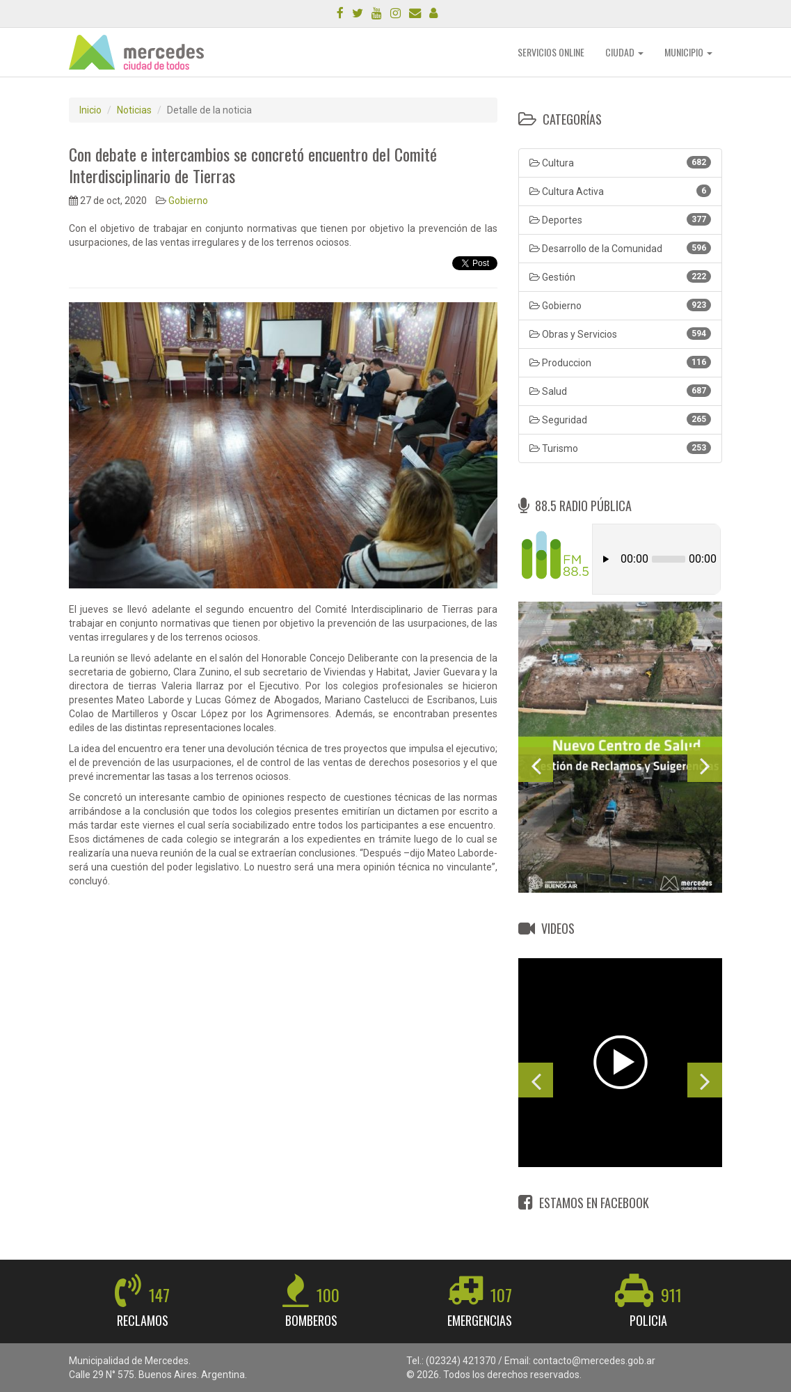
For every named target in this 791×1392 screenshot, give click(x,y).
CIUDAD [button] (624, 52)
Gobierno (188, 200)
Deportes (620, 219)
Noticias (134, 110)
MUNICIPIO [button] (688, 52)
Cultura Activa (620, 191)
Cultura (620, 162)
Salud (620, 390)
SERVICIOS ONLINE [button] (551, 52)
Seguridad (620, 419)
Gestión (620, 276)
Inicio (90, 110)
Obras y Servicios (620, 333)
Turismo (620, 447)
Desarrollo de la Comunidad (620, 248)
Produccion (620, 362)
